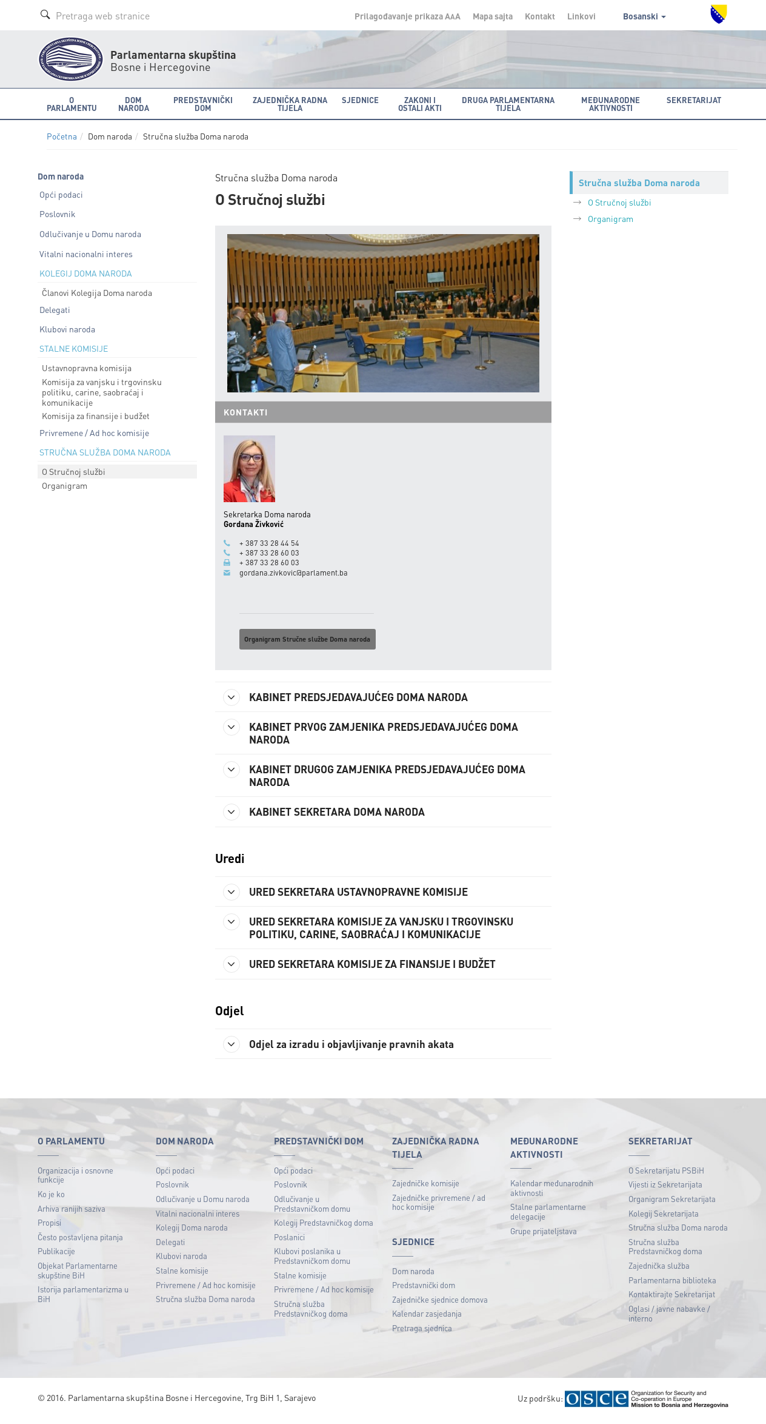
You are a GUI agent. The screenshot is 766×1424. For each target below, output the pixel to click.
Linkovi (581, 15)
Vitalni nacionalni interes (86, 253)
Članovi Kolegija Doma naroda (97, 292)
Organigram (64, 485)
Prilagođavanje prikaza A (408, 15)
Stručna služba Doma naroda (205, 1302)
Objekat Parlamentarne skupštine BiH (78, 1274)
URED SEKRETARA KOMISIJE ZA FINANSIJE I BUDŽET (367, 967)
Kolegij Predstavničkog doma (323, 1226)
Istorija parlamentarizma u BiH (83, 1298)
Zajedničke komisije (425, 1186)
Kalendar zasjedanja (427, 1317)
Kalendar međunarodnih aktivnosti (551, 1191)
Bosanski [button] (644, 15)
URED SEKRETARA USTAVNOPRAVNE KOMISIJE (352, 893)
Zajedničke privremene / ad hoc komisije (438, 1206)
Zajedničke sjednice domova (440, 1303)
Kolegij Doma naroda (192, 1231)
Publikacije (56, 1254)
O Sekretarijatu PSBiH (666, 1174)
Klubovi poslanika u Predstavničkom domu (312, 1259)
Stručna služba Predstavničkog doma (311, 1312)
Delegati (54, 309)
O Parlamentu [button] (72, 104)
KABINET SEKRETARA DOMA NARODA (329, 813)
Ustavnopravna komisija (87, 367)
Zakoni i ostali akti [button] (420, 104)
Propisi (49, 1226)
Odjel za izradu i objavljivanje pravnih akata (342, 1047)
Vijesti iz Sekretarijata (665, 1188)
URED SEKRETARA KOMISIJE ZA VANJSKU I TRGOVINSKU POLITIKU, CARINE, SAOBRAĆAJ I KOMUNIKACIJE (375, 929)
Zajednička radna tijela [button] (290, 104)
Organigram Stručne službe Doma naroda (308, 638)
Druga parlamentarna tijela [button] (508, 104)
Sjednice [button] (360, 100)
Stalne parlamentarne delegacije (548, 1215)
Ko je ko (51, 1197)
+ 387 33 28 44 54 (269, 543)
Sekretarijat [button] (694, 100)
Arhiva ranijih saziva (71, 1212)
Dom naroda (413, 1274)
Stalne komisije (182, 1274)
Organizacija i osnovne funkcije (75, 1179)
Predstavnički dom (423, 1288)
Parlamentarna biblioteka (672, 1283)
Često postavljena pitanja (80, 1240)
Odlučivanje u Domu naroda (90, 233)
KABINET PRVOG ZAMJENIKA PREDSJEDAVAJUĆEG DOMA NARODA (377, 732)
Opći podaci (61, 194)
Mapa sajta (493, 15)
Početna (62, 136)
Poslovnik (57, 213)
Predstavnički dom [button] (203, 104)
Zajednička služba (659, 1269)
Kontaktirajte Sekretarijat (671, 1297)
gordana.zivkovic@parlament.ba (293, 572)
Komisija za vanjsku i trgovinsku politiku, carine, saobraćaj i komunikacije (102, 392)
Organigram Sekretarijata (672, 1202)
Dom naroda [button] (133, 104)
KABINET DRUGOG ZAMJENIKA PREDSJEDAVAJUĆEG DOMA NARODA (381, 776)
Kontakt (540, 15)
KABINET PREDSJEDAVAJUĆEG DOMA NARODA (351, 696)
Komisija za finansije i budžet (96, 415)
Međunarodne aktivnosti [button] (610, 104)
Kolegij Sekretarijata (663, 1217)
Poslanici (289, 1240)
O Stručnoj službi (73, 471)
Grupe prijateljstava (543, 1234)
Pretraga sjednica (422, 1331)
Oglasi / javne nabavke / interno (669, 1317)
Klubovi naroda (67, 328)
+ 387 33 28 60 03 (269, 552)
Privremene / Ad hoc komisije (94, 432)
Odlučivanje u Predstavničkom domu (312, 1207)
